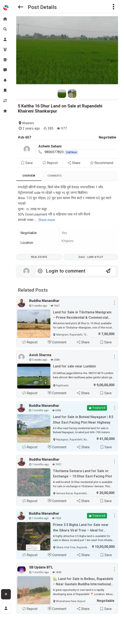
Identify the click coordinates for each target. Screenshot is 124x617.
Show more (46, 220)
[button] (113, 7)
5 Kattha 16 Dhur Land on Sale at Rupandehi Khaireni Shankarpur (60, 108)
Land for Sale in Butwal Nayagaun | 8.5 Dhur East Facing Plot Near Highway (83, 419)
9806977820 (61, 152)
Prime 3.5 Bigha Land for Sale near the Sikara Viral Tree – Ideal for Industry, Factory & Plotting (81, 528)
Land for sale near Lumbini (74, 366)
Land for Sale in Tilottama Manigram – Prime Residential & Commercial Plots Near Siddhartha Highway (82, 315)
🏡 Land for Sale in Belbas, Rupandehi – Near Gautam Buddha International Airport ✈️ (83, 582)
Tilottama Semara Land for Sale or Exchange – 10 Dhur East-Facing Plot (82, 473)
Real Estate (39, 257)
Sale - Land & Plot (90, 257)
